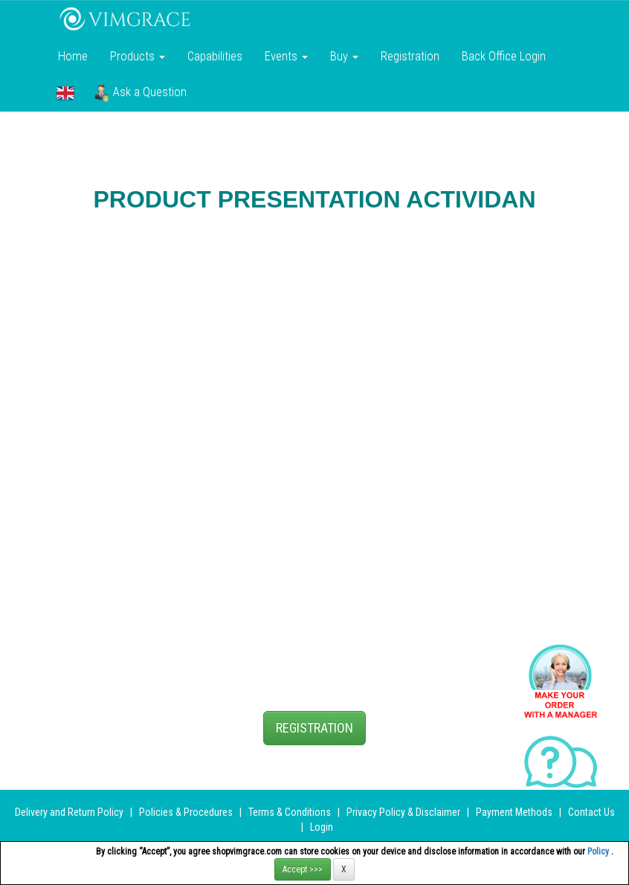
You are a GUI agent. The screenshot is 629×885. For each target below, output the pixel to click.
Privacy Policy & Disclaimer (403, 812)
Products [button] (137, 55)
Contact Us (591, 812)
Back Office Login (504, 55)
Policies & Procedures (186, 812)
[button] (65, 93)
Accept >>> (303, 869)
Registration (410, 55)
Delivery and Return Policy (69, 812)
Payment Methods (514, 812)
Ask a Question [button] (140, 93)
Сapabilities (214, 55)
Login (321, 827)
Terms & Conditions (289, 812)
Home (73, 55)
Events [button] (286, 55)
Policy (599, 851)
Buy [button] (344, 55)
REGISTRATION (314, 728)
